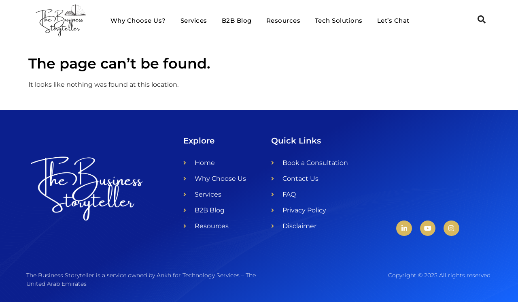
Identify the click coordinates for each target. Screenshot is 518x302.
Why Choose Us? (138, 20)
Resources (283, 20)
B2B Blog (237, 20)
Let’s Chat (393, 20)
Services (193, 20)
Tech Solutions (339, 20)
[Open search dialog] (481, 20)
